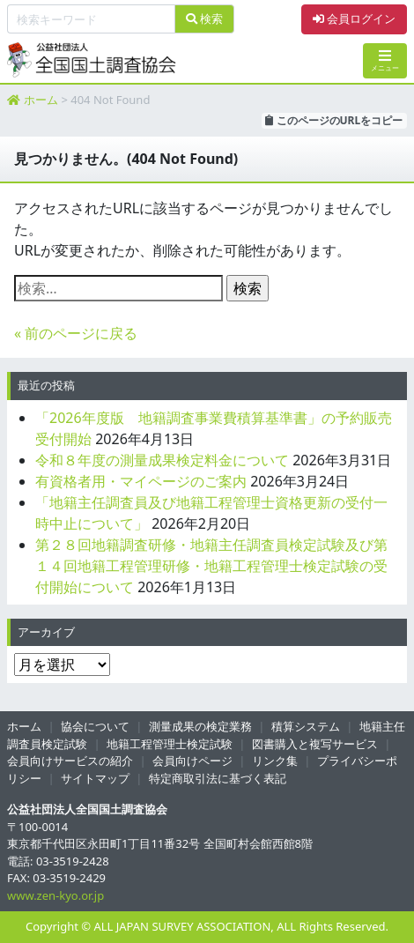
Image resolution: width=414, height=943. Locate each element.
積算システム (305, 726)
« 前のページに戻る (75, 333)
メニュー (385, 60)
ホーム (41, 100)
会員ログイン (354, 18)
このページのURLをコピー (334, 120)
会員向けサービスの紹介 (70, 761)
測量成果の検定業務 (200, 726)
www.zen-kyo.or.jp (55, 895)
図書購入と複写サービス (315, 744)
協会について (95, 726)
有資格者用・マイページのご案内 (141, 481)
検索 (204, 18)
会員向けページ (192, 761)
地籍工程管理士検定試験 (170, 744)
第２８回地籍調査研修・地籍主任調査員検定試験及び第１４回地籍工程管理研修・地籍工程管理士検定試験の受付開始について (211, 566)
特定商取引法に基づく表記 (217, 778)
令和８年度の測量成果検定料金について (162, 460)
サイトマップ (95, 778)
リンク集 (275, 761)
